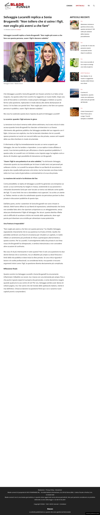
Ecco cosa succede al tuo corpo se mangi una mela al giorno (87, 64)
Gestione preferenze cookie (92, 513)
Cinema (69, 6)
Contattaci (63, 504)
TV (89, 6)
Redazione (41, 490)
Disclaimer (58, 490)
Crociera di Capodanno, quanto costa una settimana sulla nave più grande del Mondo (88, 97)
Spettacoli (80, 6)
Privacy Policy (50, 490)
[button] (93, 5)
